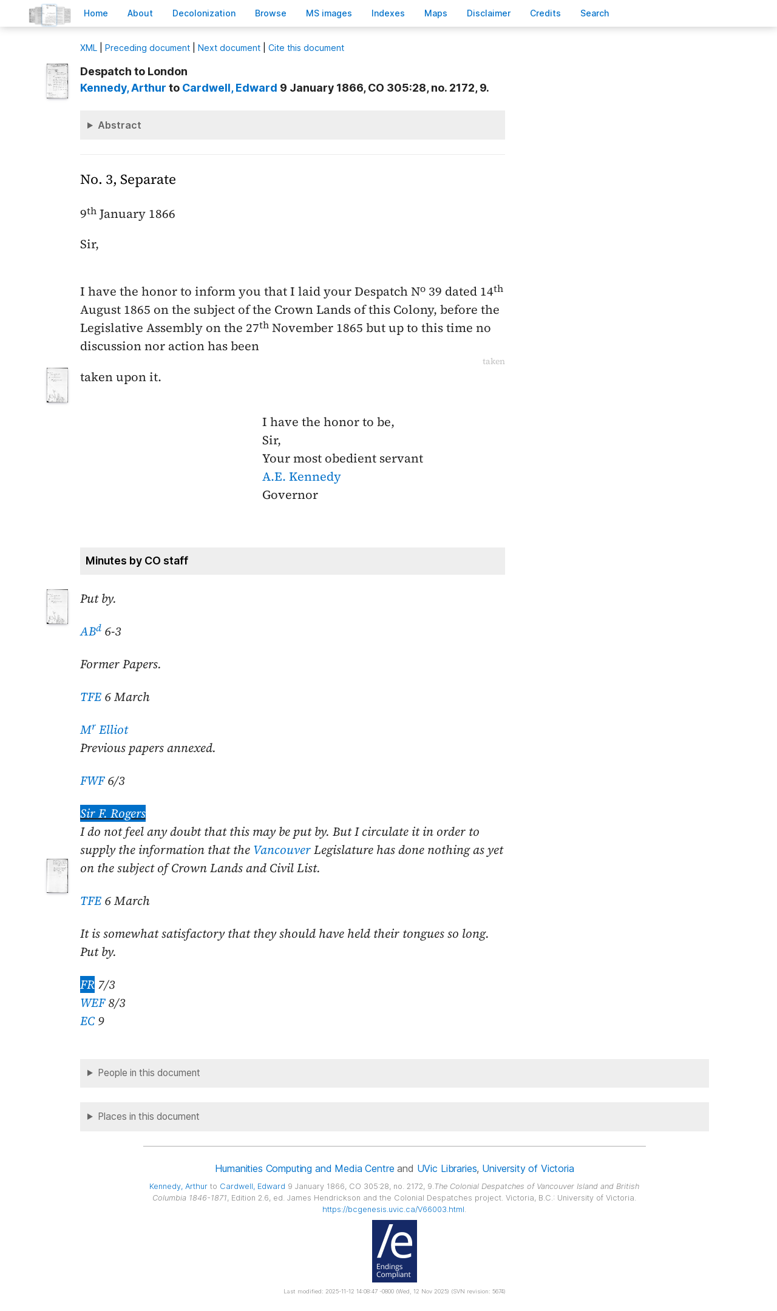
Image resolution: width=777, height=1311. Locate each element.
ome (96, 13)
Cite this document (306, 47)
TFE (90, 696)
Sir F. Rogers (113, 813)
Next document (229, 47)
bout (140, 13)
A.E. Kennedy (301, 476)
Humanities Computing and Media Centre (304, 1168)
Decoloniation (204, 13)
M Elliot (104, 729)
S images (329, 13)
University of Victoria (528, 1168)
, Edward (229, 87)
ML (88, 47)
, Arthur (123, 87)
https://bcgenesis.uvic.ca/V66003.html (393, 1209)
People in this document (149, 1073)
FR (87, 984)
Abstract (119, 125)
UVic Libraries (447, 1168)
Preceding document (147, 47)
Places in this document (149, 1116)
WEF (92, 1002)
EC (87, 1020)
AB (90, 631)
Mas (435, 13)
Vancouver (282, 849)
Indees (388, 13)
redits (545, 13)
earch (594, 13)
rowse (271, 13)
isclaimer (489, 13)
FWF (92, 780)
